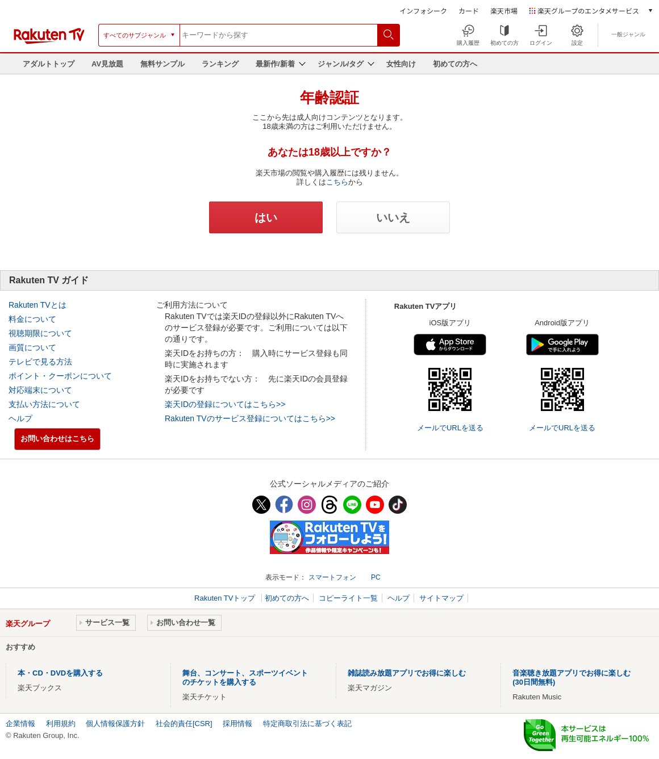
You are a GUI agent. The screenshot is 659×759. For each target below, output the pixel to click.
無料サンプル (162, 64)
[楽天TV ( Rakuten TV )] (49, 39)
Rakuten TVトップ (225, 598)
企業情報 (20, 723)
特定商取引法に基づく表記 (307, 723)
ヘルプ (20, 418)
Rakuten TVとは (37, 304)
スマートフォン (332, 577)
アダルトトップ (48, 64)
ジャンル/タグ (341, 64)
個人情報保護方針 (115, 723)
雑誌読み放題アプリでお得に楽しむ (407, 673)
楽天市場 (504, 10)
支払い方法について (44, 404)
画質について (32, 347)
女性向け (401, 64)
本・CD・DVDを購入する (60, 673)
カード (468, 10)
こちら (337, 182)
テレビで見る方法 (40, 361)
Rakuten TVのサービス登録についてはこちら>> (250, 418)
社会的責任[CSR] (184, 723)
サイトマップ (441, 598)
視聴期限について (40, 333)
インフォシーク (423, 10)
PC (376, 577)
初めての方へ (455, 64)
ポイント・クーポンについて (60, 375)
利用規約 (61, 723)
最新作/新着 (275, 64)
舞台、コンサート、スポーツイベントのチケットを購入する (245, 677)
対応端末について (40, 390)
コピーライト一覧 (348, 598)
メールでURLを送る (450, 427)
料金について (32, 319)
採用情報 (237, 723)
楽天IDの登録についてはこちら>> (225, 404)
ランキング (220, 64)
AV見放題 (107, 64)
